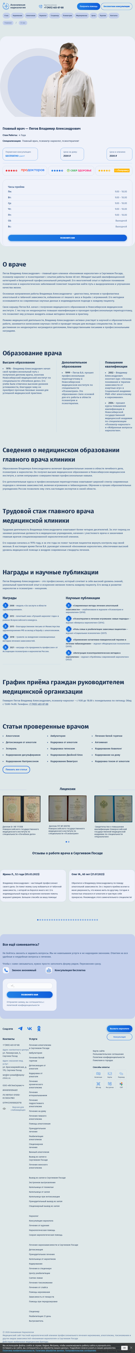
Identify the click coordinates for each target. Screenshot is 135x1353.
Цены (93, 16)
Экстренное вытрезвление (42, 1182)
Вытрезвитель (36, 1321)
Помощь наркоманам (39, 1292)
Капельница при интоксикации (44, 1196)
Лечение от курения (39, 1225)
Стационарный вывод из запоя (44, 1206)
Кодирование (35, 1264)
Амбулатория (35, 1053)
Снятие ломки (36, 1278)
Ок (124, 1348)
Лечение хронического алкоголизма (36, 1084)
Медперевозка (81, 16)
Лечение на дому (37, 1111)
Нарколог (43, 16)
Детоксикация (36, 1249)
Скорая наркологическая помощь (45, 1235)
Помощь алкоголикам (39, 1123)
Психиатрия (67, 16)
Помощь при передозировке (43, 1301)
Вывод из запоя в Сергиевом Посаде (47, 1177)
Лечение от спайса (38, 1287)
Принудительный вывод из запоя (45, 1201)
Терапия (103, 16)
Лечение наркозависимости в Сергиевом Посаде (53, 1245)
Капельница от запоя (39, 1192)
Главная (8, 23)
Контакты (113, 16)
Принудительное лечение (42, 1254)
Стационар (55, 16)
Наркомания (17, 16)
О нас (6, 16)
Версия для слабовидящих (14, 1108)
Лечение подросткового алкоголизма (36, 1103)
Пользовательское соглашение (80, 1350)
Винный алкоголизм (39, 1152)
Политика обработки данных (49, 1350)
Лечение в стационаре (40, 1268)
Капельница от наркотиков (42, 1259)
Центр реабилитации (39, 1273)
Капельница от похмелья (41, 1187)
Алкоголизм (30, 16)
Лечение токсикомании (40, 1282)
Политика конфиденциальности (18, 1350)
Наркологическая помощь (42, 1230)
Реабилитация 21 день (40, 1316)
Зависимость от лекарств (41, 1297)
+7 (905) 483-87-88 (11, 1045)
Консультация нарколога (41, 1221)
